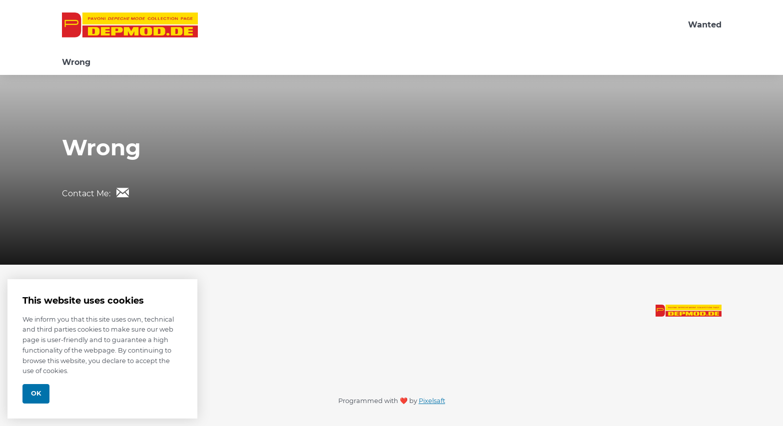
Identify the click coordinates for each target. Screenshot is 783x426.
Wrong (76, 62)
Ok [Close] (36, 393)
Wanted (705, 24)
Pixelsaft (432, 401)
